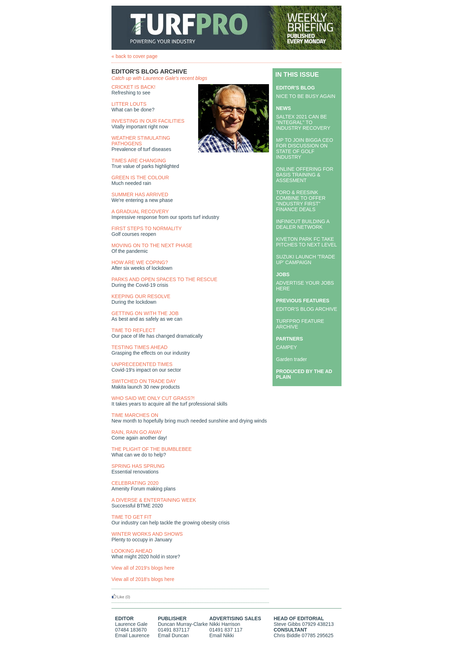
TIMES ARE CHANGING (138, 160)
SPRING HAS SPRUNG (138, 466)
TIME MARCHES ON (134, 415)
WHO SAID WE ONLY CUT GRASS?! (153, 398)
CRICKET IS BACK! (133, 87)
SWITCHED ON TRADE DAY (143, 381)
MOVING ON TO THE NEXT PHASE (151, 245)
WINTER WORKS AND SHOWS (147, 534)
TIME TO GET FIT (131, 517)
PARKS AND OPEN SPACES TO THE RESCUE (164, 279)
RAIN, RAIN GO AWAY (136, 432)
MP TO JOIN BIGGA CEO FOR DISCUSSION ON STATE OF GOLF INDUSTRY (304, 148)
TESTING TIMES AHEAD (139, 347)
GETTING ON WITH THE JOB (145, 313)
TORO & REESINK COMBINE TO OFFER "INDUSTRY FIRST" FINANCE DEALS (301, 201)
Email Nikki (222, 635)
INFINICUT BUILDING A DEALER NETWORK (302, 224)
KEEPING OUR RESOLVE (140, 296)
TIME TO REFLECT (133, 330)
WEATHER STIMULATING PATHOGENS (140, 140)
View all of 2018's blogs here (142, 579)
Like (117, 597)
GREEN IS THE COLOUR (140, 177)
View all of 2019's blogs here (142, 568)
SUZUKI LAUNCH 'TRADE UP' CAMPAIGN (305, 259)
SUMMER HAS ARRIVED (139, 194)
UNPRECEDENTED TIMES (141, 364)
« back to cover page (134, 56)
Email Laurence (132, 635)
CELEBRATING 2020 (135, 483)
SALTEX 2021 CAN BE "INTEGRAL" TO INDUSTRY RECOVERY (303, 122)
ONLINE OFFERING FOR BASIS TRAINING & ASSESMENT (304, 174)
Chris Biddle (287, 635)
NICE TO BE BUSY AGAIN (305, 96)
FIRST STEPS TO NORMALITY (146, 228)
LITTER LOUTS (129, 104)
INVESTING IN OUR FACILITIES (147, 121)
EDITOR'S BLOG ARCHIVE (306, 309)
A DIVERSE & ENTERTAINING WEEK (153, 500)
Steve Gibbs (287, 624)
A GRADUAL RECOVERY (140, 211)
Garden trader (291, 359)
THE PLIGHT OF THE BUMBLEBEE (151, 449)
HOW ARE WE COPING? (139, 262)
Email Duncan (173, 635)
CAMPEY (286, 347)
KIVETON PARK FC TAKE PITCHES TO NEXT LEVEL (306, 242)
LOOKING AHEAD (131, 551)
